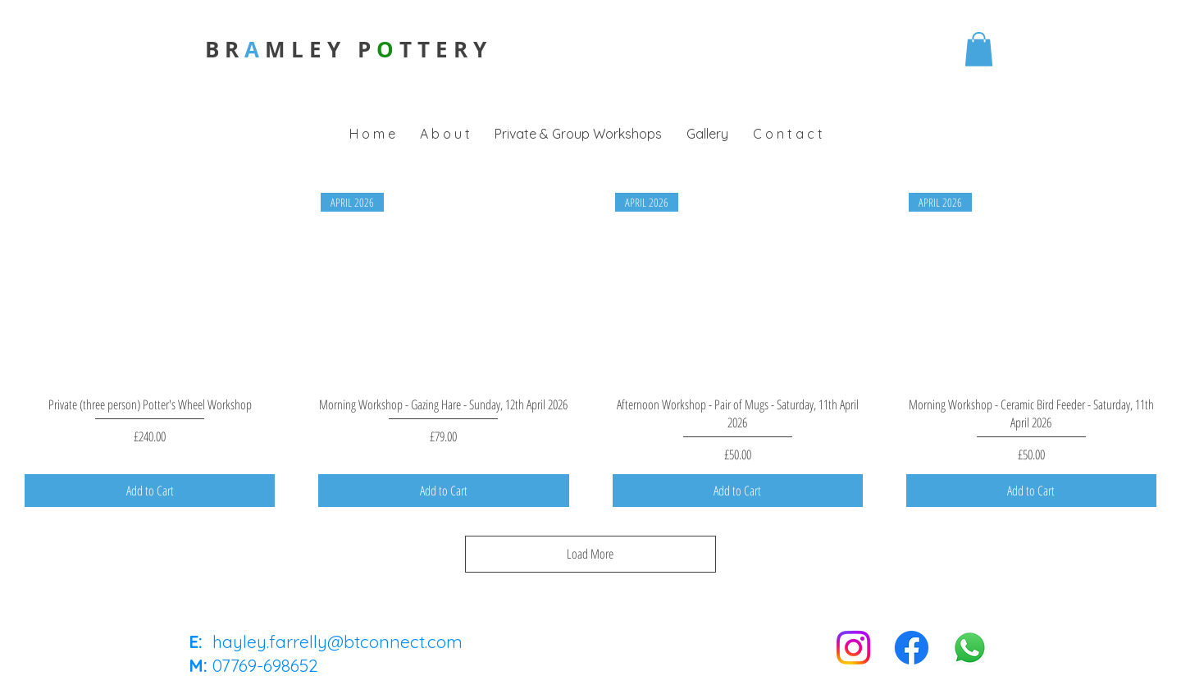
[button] (978, 49)
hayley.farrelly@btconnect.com (337, 641)
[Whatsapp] (969, 647)
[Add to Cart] (150, 490)
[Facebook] (911, 647)
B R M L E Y (281, 49)
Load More (591, 554)
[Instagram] (853, 647)
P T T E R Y (422, 49)
